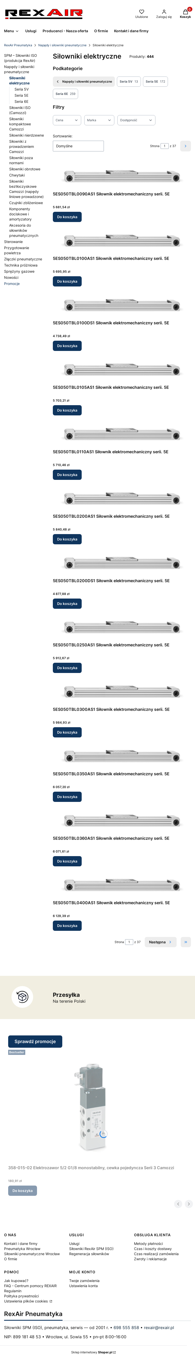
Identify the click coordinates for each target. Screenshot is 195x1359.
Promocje (12, 283)
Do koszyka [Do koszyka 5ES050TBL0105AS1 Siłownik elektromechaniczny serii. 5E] (67, 410)
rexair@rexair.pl (159, 1327)
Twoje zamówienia (84, 1280)
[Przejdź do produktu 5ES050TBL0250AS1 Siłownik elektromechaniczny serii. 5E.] (122, 626)
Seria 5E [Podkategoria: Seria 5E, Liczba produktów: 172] (155, 81)
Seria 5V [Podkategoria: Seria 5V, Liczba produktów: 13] (129, 81)
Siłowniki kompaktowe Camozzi (20, 124)
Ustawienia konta (83, 1286)
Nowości (11, 277)
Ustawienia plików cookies (26, 1301)
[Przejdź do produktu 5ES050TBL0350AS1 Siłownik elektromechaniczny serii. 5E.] (122, 755)
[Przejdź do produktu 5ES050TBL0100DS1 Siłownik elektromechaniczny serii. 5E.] (122, 304)
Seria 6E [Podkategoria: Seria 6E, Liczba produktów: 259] (65, 93)
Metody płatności (148, 1243)
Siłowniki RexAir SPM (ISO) (91, 1248)
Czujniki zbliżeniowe (26, 203)
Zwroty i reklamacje (150, 1259)
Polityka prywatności (21, 1296)
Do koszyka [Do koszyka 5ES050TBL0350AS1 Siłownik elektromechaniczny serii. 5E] (67, 796)
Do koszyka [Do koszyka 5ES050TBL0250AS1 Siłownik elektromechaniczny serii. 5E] (67, 668)
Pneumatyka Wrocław (22, 1248)
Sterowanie (13, 241)
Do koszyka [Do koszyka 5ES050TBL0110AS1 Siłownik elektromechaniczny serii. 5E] (67, 474)
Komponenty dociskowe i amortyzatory (20, 214)
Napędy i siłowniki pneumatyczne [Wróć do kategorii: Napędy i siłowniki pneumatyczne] (84, 82)
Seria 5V (22, 89)
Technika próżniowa (21, 265)
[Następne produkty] (161, 942)
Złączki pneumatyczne (23, 259)
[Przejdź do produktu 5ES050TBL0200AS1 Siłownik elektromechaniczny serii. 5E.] (122, 497)
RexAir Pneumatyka (18, 45)
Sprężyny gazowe (19, 271)
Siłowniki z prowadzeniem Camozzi (21, 146)
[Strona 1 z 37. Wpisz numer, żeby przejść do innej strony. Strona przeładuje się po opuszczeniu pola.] (165, 146)
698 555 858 (126, 1327)
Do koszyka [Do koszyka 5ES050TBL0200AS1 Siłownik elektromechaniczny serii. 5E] (67, 539)
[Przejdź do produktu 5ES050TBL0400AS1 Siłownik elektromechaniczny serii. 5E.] (122, 884)
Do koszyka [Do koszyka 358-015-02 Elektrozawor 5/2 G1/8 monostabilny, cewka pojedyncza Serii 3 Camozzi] (23, 1190)
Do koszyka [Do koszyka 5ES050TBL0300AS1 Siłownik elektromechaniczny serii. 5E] (67, 732)
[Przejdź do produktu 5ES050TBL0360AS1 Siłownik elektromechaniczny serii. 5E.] (122, 819)
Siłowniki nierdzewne (26, 135)
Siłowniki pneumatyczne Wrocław (32, 1254)
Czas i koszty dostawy (153, 1248)
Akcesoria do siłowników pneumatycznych (23, 230)
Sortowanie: (62, 136)
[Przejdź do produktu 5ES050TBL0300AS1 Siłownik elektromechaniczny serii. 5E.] (122, 690)
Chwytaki (17, 175)
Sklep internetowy (91, 1352)
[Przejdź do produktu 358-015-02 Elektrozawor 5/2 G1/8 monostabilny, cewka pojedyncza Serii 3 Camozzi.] (91, 1105)
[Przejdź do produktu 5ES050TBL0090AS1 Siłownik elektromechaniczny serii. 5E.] (122, 175)
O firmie (10, 1259)
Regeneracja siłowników (89, 1254)
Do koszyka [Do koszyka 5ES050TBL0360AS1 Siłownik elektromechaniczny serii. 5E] (67, 861)
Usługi (74, 1243)
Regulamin (12, 1291)
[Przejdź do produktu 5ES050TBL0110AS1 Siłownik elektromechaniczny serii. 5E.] (122, 433)
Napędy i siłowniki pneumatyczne (62, 45)
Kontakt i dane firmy (21, 1243)
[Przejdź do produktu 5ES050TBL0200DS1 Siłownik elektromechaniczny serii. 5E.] (122, 562)
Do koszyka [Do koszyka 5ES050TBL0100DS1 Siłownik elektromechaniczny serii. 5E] (67, 346)
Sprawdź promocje (35, 1041)
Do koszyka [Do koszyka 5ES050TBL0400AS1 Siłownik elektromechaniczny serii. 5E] (67, 925)
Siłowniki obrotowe (24, 169)
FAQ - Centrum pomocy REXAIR (30, 1286)
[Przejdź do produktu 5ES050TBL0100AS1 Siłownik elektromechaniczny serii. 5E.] (122, 239)
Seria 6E (21, 101)
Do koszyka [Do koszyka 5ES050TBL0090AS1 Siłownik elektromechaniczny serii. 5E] (67, 217)
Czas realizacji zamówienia (156, 1254)
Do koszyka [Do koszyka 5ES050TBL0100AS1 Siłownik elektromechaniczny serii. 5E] (67, 281)
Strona (155, 146)
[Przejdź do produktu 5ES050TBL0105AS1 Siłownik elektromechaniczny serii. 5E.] (122, 368)
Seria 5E (21, 95)
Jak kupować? (16, 1280)
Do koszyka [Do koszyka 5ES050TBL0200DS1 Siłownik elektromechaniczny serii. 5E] (67, 603)
